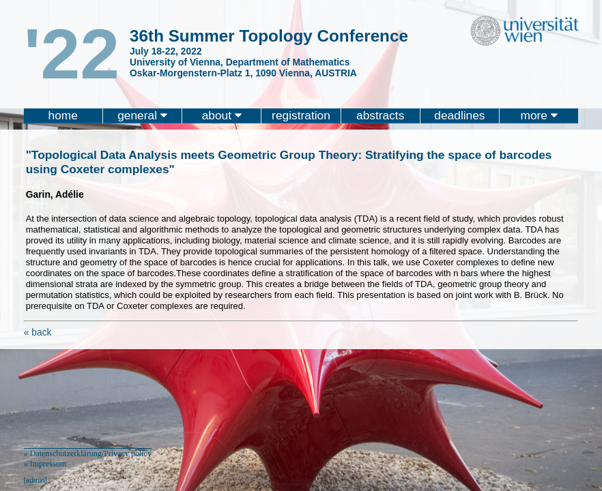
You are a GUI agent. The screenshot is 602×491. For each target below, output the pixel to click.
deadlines (459, 115)
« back (38, 332)
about (222, 115)
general (142, 115)
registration (301, 115)
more (539, 115)
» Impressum (45, 463)
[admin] (35, 480)
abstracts (380, 115)
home (63, 115)
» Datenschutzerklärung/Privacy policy (88, 453)
